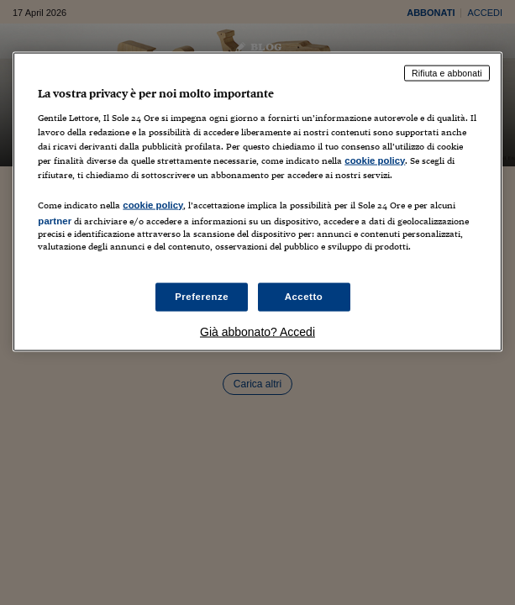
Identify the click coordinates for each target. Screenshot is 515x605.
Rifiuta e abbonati (447, 73)
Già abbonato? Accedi (257, 332)
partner (54, 220)
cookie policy (374, 160)
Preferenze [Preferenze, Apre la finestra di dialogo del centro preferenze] (202, 297)
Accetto (304, 297)
